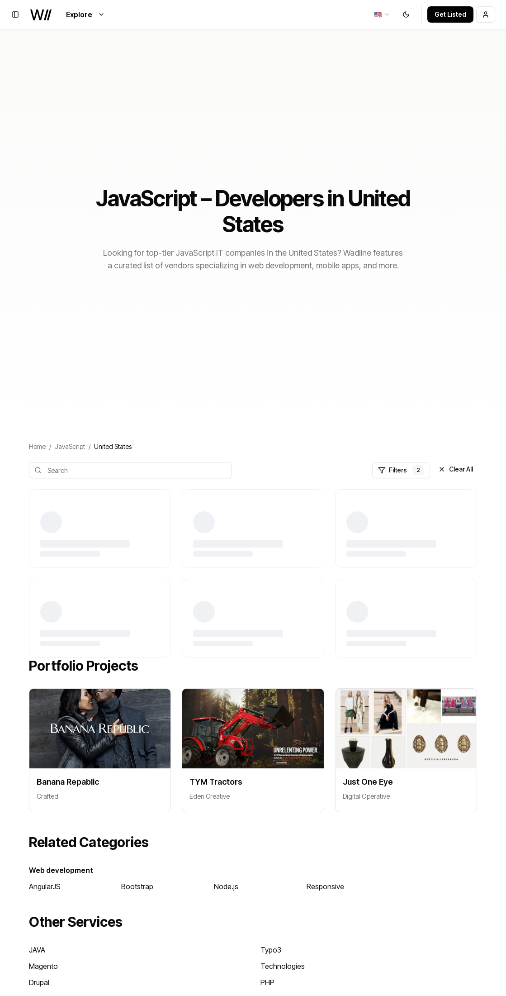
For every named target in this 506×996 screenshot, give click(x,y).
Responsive (325, 886)
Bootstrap (137, 886)
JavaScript (70, 446)
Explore (85, 14)
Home (37, 446)
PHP (267, 982)
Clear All (455, 469)
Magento (43, 966)
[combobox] (382, 14)
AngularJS (45, 886)
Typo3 (270, 949)
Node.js (226, 886)
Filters (401, 470)
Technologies (282, 966)
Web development (61, 870)
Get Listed (450, 14)
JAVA (37, 949)
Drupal (39, 982)
